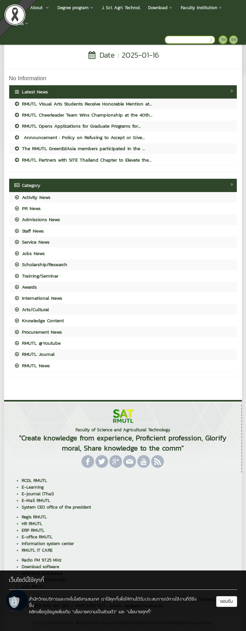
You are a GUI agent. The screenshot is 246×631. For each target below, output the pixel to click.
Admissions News (37, 219)
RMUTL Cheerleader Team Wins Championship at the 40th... (83, 115)
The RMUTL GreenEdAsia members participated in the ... (79, 148)
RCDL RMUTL (34, 480)
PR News (27, 208)
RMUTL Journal (34, 354)
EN (233, 39)
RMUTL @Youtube (37, 343)
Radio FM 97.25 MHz (42, 560)
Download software (40, 566)
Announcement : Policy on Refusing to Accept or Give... (79, 137)
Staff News (29, 231)
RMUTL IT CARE (37, 550)
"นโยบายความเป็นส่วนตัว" (94, 611)
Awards (25, 287)
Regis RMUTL (34, 517)
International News (38, 298)
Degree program (75, 7)
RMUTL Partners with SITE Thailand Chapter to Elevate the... (83, 160)
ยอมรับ (226, 601)
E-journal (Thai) (38, 494)
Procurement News (38, 332)
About (40, 7)
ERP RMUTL (33, 530)
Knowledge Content (39, 320)
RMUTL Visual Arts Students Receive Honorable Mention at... (83, 103)
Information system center (48, 543)
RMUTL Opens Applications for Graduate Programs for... (77, 126)
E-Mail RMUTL (36, 500)
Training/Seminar (36, 276)
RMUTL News (32, 365)
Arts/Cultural (31, 309)
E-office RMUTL (37, 537)
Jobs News (29, 253)
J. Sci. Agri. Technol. (121, 7)
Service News (31, 242)
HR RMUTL (32, 523)
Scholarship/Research (40, 264)
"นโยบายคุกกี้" (139, 611)
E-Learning (33, 487)
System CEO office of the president (56, 507)
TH (223, 39)
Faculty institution (202, 7)
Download (160, 7)
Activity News (32, 197)
